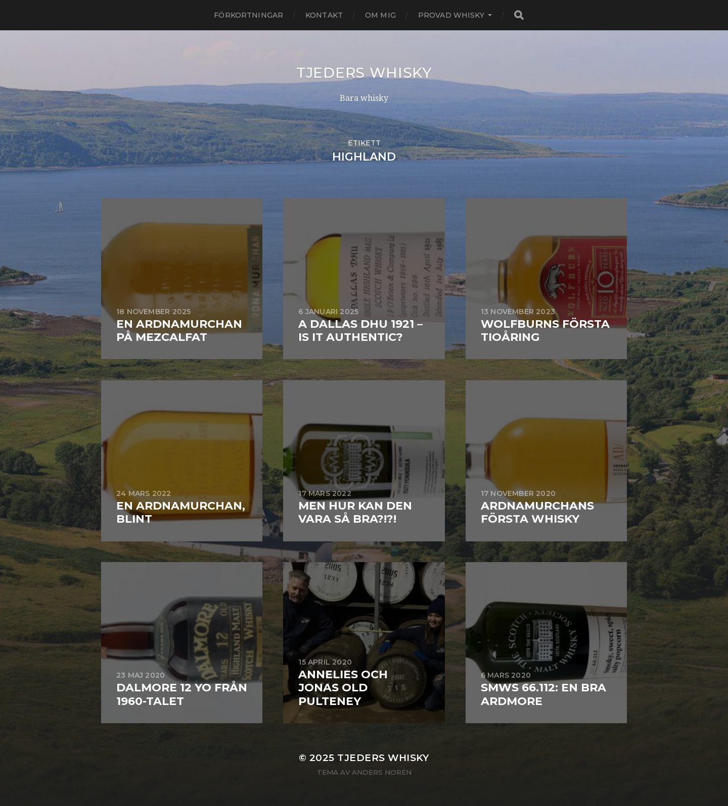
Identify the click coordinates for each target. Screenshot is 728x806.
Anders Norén (382, 772)
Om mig (380, 15)
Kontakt (324, 15)
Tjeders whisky (364, 72)
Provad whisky (451, 15)
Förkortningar (248, 15)
